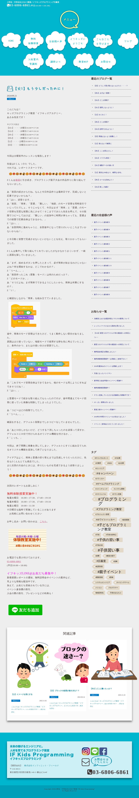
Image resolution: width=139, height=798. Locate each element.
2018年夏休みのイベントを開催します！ (108, 366)
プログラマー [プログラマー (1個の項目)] (113, 587)
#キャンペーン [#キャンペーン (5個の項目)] (105, 473)
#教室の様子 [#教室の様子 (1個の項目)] (110, 556)
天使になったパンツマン (103, 373)
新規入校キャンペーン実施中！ (105, 409)
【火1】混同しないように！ (104, 107)
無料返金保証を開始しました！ (105, 352)
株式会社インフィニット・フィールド (41, 765)
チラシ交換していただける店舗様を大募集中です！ (112, 395)
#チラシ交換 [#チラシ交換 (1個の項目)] (116, 494)
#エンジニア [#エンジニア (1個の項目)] (99, 468)
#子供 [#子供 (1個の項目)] (97, 535)
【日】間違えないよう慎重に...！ (106, 136)
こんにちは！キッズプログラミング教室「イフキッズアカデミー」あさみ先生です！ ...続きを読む (107, 703)
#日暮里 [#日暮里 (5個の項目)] (101, 561)
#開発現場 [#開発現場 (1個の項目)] (99, 577)
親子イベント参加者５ (102, 222)
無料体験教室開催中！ (102, 388)
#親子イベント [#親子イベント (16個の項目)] (110, 572)
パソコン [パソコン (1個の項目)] (98, 587)
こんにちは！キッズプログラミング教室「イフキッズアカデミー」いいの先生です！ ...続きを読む (28, 709)
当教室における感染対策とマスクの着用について (111, 318)
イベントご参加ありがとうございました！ (109, 424)
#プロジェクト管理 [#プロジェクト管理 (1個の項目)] (102, 514)
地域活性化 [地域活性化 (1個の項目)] (99, 593)
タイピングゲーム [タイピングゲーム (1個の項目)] (122, 582)
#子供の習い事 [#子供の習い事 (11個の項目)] (108, 540)
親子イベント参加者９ (102, 273)
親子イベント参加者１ (102, 251)
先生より (11, 99)
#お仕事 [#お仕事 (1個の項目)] (121, 463)
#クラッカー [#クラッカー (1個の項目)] (99, 478)
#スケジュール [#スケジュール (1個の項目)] (100, 494)
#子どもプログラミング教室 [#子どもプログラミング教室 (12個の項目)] (112, 525)
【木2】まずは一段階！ (102, 93)
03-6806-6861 (18, 5)
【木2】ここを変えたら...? (103, 151)
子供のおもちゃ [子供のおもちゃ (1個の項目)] (115, 593)
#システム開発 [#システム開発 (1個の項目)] (119, 489)
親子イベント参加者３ (102, 237)
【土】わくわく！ (100, 114)
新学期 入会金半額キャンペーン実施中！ (108, 380)
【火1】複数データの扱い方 (104, 165)
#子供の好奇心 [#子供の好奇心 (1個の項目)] (111, 535)
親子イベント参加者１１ (103, 258)
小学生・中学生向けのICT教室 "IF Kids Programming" (75, 789)
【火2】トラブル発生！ (102, 158)
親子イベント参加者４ (102, 229)
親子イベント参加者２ (102, 244)
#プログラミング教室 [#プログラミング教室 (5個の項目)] (109, 509)
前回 (17, 180)
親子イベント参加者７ (102, 287)
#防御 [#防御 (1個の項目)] (111, 577)
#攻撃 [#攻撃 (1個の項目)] (97, 556)
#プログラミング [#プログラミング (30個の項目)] (112, 499)
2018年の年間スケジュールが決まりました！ (110, 417)
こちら (43, 521)
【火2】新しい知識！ (101, 187)
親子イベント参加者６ (102, 294)
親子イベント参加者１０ (103, 265)
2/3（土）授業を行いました (104, 402)
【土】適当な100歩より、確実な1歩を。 (108, 172)
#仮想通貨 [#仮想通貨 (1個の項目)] (125, 520)
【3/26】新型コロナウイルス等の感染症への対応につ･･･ (112, 335)
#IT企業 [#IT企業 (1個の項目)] (117, 458)
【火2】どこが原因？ (101, 100)
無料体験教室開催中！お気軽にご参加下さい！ (111, 359)
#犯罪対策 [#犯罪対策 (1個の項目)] (99, 566)
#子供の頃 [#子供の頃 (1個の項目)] (99, 545)
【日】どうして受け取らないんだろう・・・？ (111, 86)
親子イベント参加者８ (102, 280)
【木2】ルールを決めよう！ (104, 180)
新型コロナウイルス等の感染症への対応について (111, 344)
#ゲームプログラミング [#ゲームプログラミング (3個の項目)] (107, 484)
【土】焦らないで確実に (103, 143)
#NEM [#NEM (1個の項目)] (109, 463)
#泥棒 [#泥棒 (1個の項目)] (115, 561)
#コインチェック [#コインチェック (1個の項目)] (101, 489)
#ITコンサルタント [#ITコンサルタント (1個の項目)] (101, 458)
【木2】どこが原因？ (101, 122)
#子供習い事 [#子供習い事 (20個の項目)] (109, 550)
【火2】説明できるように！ (104, 129)
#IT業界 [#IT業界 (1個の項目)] (98, 463)
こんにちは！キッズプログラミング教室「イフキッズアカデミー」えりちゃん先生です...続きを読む (66, 705)
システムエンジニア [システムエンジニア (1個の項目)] (102, 582)
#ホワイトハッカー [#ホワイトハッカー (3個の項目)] (105, 519)
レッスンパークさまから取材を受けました (109, 326)
